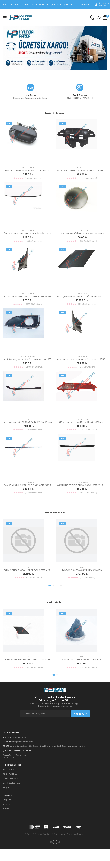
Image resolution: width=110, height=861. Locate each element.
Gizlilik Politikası (10, 774)
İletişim (6, 787)
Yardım (6, 808)
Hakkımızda (8, 769)
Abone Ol (80, 714)
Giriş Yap (98, 4)
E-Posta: (7, 741)
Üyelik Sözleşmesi (11, 783)
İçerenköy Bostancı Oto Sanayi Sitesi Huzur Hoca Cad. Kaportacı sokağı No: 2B (47, 746)
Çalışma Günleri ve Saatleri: (17, 750)
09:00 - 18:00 (14, 756)
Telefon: (7, 737)
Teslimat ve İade (10, 778)
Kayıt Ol (106, 4)
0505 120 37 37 (19, 737)
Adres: (6, 746)
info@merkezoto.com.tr (23, 741)
